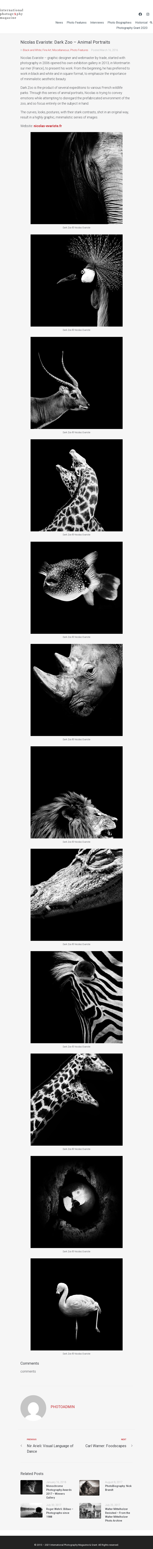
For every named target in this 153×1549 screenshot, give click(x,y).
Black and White (32, 50)
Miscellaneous (60, 50)
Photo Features (79, 50)
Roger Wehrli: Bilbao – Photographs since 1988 (59, 1513)
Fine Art (47, 50)
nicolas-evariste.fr (48, 126)
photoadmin (63, 1407)
